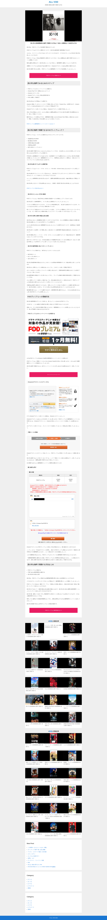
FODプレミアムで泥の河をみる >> (35, 188)
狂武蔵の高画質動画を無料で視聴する (72, 688)
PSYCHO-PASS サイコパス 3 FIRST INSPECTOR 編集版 (41, 866)
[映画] (50, 621)
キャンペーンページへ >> (53, 374)
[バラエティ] (31, 885)
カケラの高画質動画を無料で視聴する (53, 797)
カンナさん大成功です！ (34, 856)
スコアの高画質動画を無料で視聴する (72, 744)
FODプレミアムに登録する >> (53, 75)
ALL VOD (53, 2)
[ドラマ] (30, 883)
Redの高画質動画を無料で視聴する (53, 688)
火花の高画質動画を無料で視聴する (34, 834)
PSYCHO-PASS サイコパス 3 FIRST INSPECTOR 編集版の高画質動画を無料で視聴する (72, 671)
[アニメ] (30, 879)
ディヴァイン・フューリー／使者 (36, 860)
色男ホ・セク (31, 858)
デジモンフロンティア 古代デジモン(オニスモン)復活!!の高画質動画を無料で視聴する (53, 816)
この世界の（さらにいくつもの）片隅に (37, 847)
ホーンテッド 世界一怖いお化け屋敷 (36, 849)
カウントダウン (31, 854)
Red (29, 862)
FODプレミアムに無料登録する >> (53, 610)
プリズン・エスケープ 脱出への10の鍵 (37, 851)
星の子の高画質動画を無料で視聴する (34, 706)
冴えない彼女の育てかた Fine (35, 864)
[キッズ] (30, 881)
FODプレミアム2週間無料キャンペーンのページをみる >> (41, 123)
